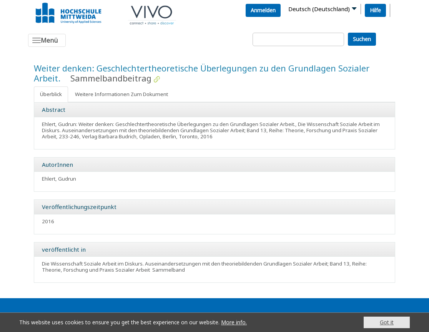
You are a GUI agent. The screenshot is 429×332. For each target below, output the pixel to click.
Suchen (362, 39)
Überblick (51, 94)
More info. (234, 322)
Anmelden (263, 10)
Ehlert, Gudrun (59, 178)
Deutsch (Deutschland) (319, 9)
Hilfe (375, 10)
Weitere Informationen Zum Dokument (121, 94)
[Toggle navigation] (47, 40)
